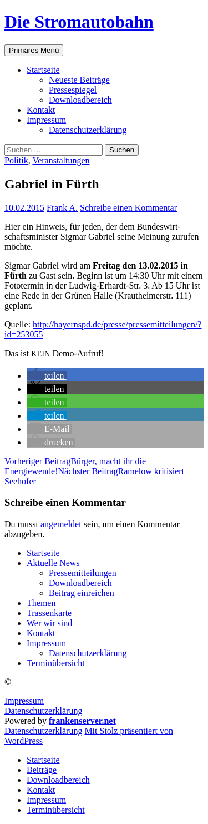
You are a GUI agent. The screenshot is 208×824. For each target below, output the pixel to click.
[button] (47, 375)
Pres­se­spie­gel (73, 90)
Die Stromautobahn (79, 22)
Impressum (24, 701)
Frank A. (62, 207)
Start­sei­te (43, 70)
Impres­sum (46, 120)
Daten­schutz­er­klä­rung (87, 130)
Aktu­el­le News (53, 563)
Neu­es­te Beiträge (79, 80)
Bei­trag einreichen (81, 593)
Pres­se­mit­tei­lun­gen (82, 573)
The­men (41, 603)
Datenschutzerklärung (43, 711)
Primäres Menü (34, 50)
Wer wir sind (49, 623)
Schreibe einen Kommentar (128, 207)
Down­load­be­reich (80, 100)
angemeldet (61, 524)
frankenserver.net (82, 721)
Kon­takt (41, 110)
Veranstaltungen (60, 160)
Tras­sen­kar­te (49, 613)
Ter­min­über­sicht (56, 663)
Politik (16, 160)
